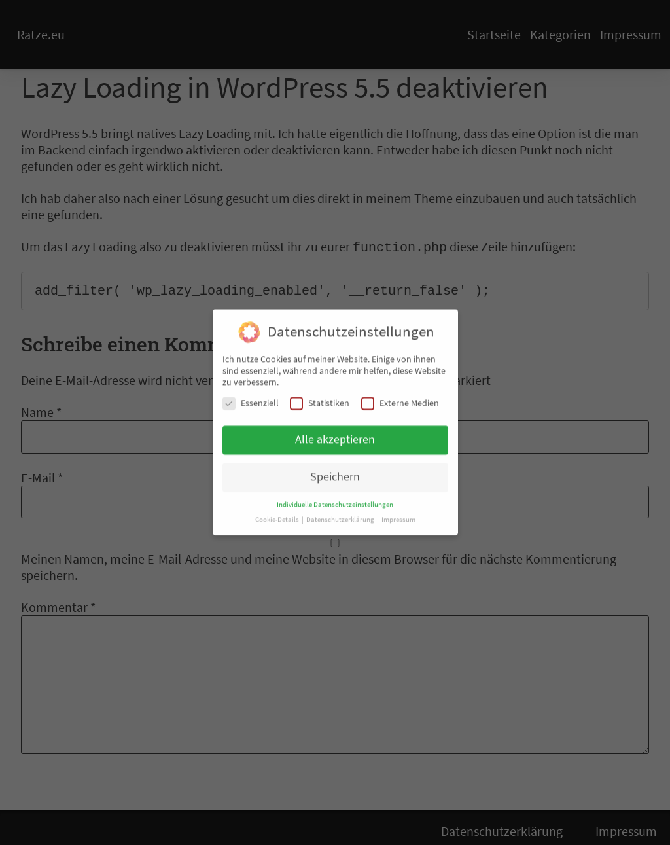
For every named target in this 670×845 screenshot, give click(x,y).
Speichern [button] (335, 470)
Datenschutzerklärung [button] (341, 513)
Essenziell (250, 397)
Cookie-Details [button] (277, 513)
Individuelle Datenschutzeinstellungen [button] (335, 498)
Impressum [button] (398, 513)
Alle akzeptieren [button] (335, 433)
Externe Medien (400, 397)
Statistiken (319, 397)
